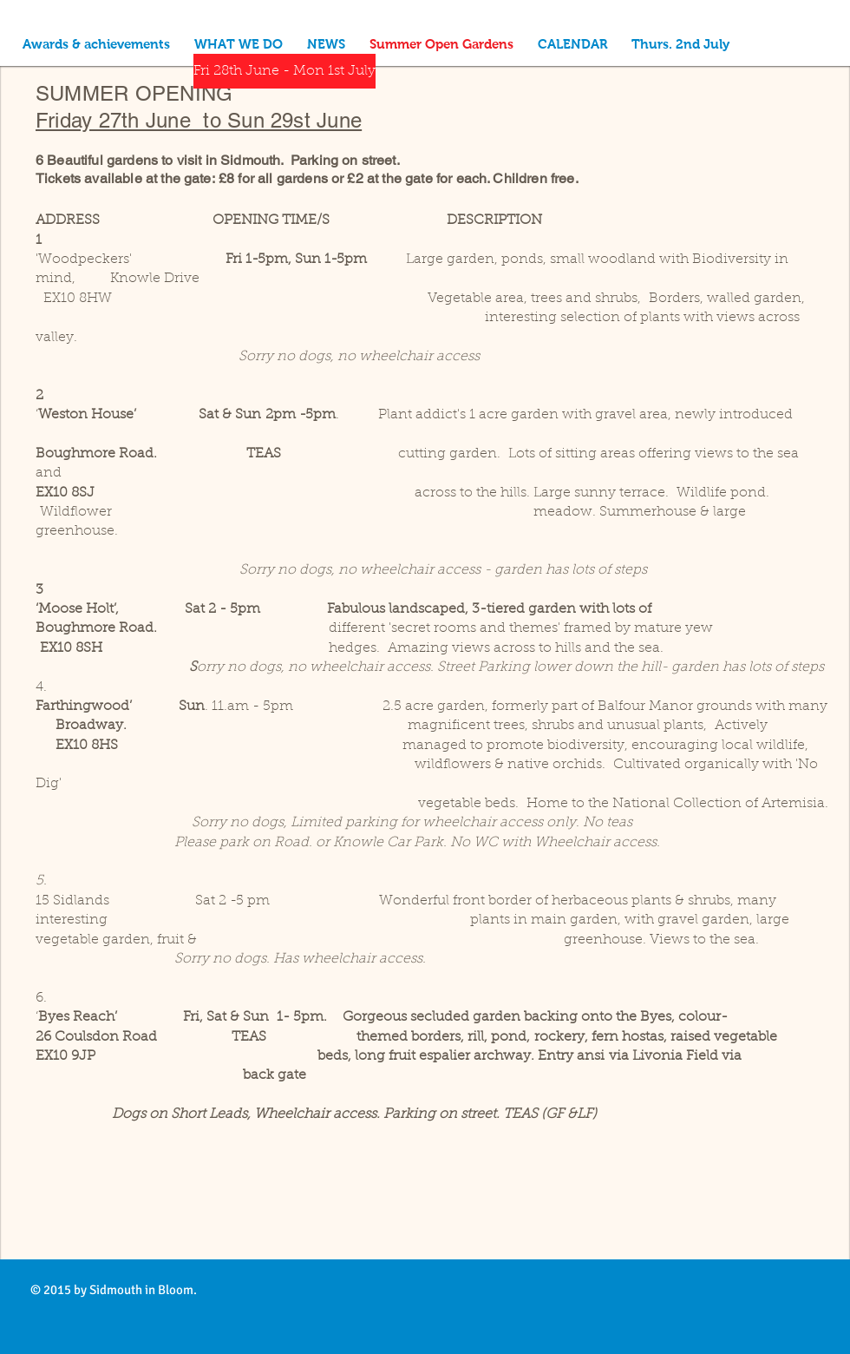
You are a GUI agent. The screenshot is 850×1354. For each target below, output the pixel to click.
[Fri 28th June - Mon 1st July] (284, 71)
